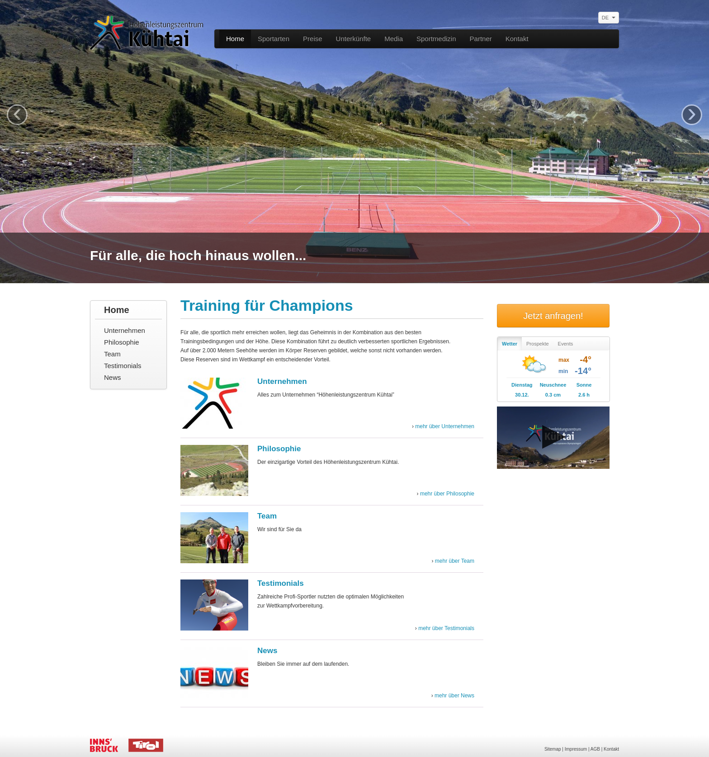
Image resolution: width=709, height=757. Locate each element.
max (563, 360)
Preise (312, 38)
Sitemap (552, 749)
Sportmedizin (436, 38)
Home (235, 38)
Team (112, 354)
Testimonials (123, 365)
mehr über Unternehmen (444, 426)
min (563, 371)
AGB (595, 749)
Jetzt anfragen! (553, 316)
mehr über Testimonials (446, 628)
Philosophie (121, 342)
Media (393, 38)
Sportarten (273, 38)
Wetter (509, 343)
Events (565, 343)
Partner (481, 38)
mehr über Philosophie (447, 494)
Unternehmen (124, 330)
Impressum (576, 749)
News (112, 377)
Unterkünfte (353, 38)
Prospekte (537, 343)
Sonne (584, 385)
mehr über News (454, 695)
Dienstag (521, 385)
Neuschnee (553, 385)
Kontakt (517, 38)
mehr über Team (454, 561)
